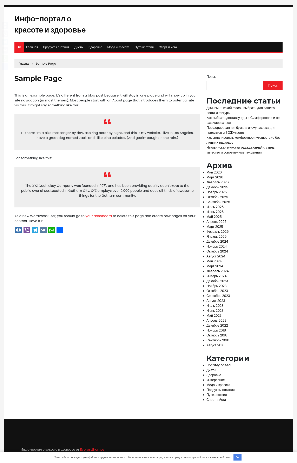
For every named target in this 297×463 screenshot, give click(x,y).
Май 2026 (214, 173)
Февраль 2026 (217, 183)
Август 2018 (215, 346)
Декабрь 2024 (217, 242)
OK (237, 457)
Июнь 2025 (215, 213)
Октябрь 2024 (217, 252)
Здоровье (95, 48)
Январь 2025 (216, 237)
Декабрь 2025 (217, 188)
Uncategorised (218, 366)
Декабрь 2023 (217, 282)
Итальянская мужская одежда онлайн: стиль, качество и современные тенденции (240, 151)
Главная (32, 48)
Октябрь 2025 (217, 198)
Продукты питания (56, 48)
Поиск (211, 78)
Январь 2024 (216, 277)
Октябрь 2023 (217, 292)
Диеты (79, 48)
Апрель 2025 (216, 223)
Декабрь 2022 (217, 326)
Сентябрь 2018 (217, 341)
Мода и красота (118, 48)
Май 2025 (214, 218)
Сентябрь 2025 (218, 203)
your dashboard (98, 217)
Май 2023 (214, 316)
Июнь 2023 (215, 311)
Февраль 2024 (217, 272)
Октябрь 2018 (216, 336)
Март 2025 (214, 228)
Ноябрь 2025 (216, 193)
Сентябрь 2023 (218, 297)
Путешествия (144, 48)
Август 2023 (215, 302)
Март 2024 (214, 267)
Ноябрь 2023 (216, 287)
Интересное (215, 381)
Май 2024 (214, 262)
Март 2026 (214, 178)
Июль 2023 (215, 307)
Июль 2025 (215, 208)
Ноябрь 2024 (216, 247)
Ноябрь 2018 (216, 331)
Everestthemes (92, 451)
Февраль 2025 (217, 232)
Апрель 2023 (216, 321)
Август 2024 (215, 257)
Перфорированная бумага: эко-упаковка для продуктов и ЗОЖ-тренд (240, 131)
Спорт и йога (168, 48)
